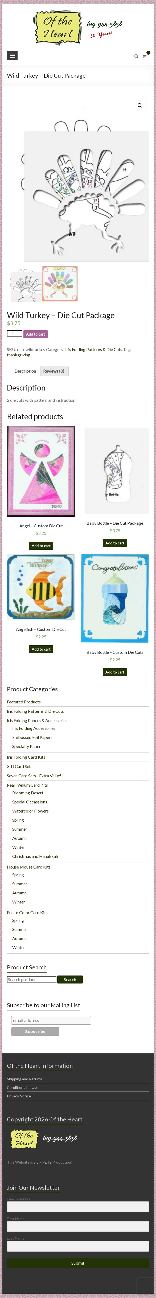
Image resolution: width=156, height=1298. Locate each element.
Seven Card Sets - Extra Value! (34, 775)
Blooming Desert (27, 792)
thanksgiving (18, 354)
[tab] (25, 371)
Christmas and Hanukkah (35, 856)
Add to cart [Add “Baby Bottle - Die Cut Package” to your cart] (114, 543)
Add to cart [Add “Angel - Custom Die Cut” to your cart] (41, 545)
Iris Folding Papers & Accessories (37, 720)
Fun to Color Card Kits (27, 912)
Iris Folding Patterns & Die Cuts (93, 349)
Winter (18, 847)
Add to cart (35, 334)
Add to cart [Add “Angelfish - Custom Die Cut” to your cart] (41, 649)
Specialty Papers (27, 746)
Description (25, 371)
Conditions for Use (22, 1087)
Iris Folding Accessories (33, 728)
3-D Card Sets (19, 766)
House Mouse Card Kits (29, 867)
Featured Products (24, 701)
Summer (19, 829)
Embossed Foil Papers (32, 737)
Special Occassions (29, 802)
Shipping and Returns (25, 1079)
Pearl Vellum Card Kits (27, 785)
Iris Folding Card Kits (26, 757)
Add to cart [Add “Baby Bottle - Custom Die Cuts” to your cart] (114, 672)
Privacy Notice (19, 1096)
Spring (18, 820)
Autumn (19, 838)
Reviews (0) (53, 371)
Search (70, 979)
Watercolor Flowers (30, 811)
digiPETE (44, 1162)
